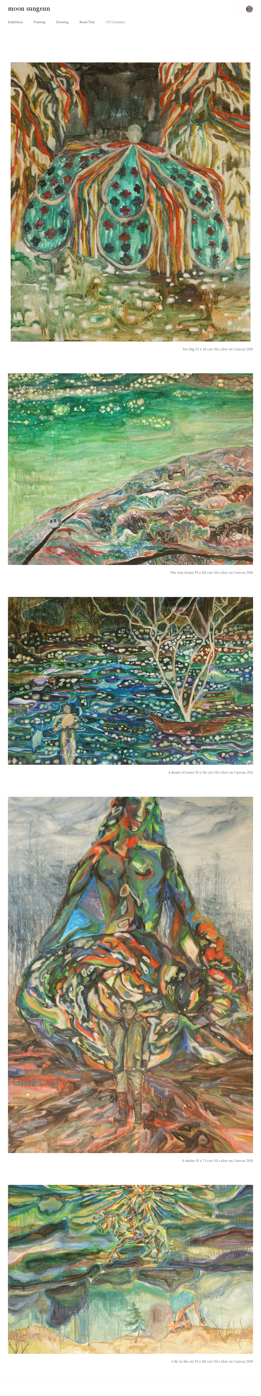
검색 (239, 9)
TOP (249, 1390)
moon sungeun (29, 9)
